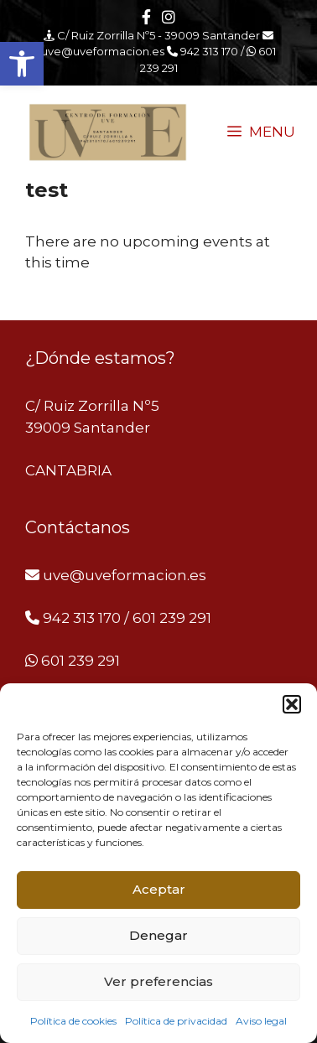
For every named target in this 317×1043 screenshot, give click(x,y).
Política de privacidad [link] (176, 1020)
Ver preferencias (158, 981)
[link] (22, 64)
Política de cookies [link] (73, 1020)
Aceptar (159, 889)
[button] (291, 704)
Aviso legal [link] (261, 1020)
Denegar (158, 935)
